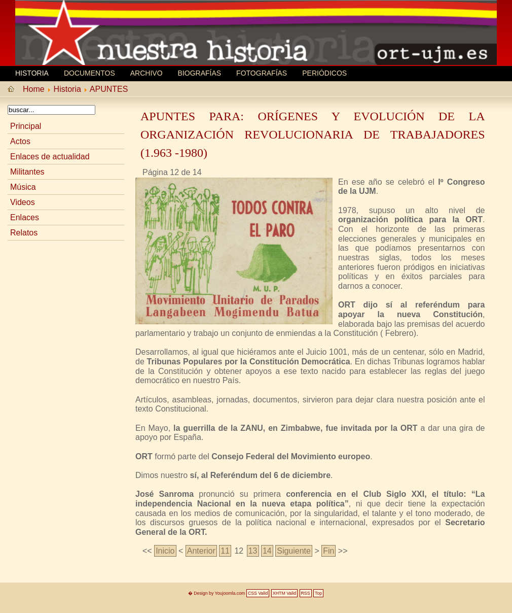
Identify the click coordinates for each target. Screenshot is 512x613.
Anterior (201, 551)
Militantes (27, 171)
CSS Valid (258, 593)
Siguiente (294, 551)
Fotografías (261, 73)
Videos (22, 202)
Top (318, 593)
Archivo (146, 73)
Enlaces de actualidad (50, 156)
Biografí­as (200, 73)
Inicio (165, 551)
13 (253, 551)
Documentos (89, 73)
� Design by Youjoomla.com (216, 593)
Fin (328, 551)
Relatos (24, 232)
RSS (305, 593)
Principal (25, 126)
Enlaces (24, 217)
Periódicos (324, 73)
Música (23, 187)
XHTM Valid (284, 593)
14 (267, 551)
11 (225, 551)
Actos (20, 141)
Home (34, 89)
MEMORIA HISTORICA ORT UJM (91, 24)
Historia (32, 73)
